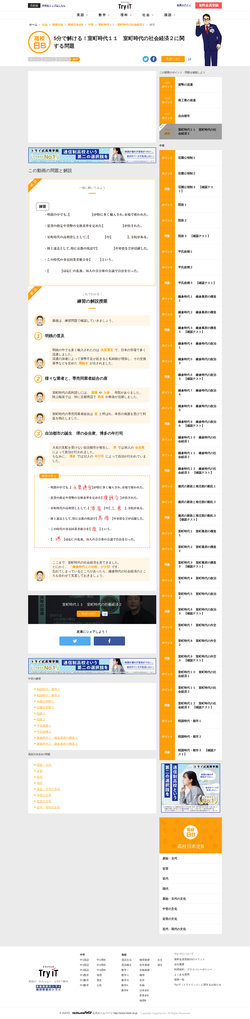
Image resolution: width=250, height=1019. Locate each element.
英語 (81, 15)
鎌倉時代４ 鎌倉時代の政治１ (197, 345)
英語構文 (126, 964)
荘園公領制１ (45, 701)
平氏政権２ (44, 731)
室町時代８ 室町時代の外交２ (197, 642)
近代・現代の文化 (48, 807)
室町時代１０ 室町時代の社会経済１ (197, 674)
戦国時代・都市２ (48, 695)
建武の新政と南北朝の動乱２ (197, 502)
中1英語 (84, 959)
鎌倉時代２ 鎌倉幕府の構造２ (57, 743)
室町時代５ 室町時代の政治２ (197, 595)
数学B (124, 990)
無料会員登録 (209, 5)
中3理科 (101, 970)
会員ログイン (184, 5)
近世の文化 (44, 801)
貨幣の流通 (185, 84)
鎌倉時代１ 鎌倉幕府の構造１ (57, 737)
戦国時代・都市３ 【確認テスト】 (197, 752)
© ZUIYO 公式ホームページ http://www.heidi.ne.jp (99, 1013)
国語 (168, 15)
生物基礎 (144, 970)
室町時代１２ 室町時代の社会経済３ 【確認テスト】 (197, 705)
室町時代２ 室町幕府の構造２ (197, 548)
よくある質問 (181, 974)
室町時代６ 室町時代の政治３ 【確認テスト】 (197, 611)
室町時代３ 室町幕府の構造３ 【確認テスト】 (197, 564)
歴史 (99, 980)
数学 (102, 15)
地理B (142, 1000)
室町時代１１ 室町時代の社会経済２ (197, 131)
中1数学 (84, 975)
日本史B (144, 990)
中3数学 (84, 985)
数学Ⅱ (125, 975)
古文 (159, 959)
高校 (124, 954)
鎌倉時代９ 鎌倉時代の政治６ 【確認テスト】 (197, 423)
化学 (142, 980)
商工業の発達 (187, 100)
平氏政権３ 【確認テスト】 (197, 283)
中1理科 (101, 959)
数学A (124, 985)
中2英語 (84, 964)
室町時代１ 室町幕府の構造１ (197, 533)
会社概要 (179, 964)
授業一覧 (179, 979)
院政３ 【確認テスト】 (194, 236)
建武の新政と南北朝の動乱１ (197, 486)
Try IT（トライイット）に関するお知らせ (197, 984)
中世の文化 (44, 795)
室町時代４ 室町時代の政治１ (197, 580)
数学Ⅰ (125, 970)
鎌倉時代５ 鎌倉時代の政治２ (197, 361)
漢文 (159, 964)
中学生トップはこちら (53, 5)
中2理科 (101, 964)
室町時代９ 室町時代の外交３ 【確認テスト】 (197, 658)
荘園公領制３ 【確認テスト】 (195, 189)
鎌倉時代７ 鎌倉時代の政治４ (197, 392)
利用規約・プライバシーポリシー (193, 969)
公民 (99, 985)
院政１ (41, 713)
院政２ (41, 719)
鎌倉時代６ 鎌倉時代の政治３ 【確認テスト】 (197, 376)
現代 (40, 783)
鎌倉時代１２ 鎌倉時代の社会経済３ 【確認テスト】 (197, 470)
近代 (40, 777)
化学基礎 (144, 964)
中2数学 (84, 980)
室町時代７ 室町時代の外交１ (197, 627)
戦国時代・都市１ (48, 689)
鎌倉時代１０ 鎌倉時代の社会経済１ (197, 439)
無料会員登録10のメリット (189, 959)
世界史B (144, 995)
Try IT (125, 5)
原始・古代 (44, 765)
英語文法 (126, 959)
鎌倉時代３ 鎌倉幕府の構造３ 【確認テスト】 (197, 329)
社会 (146, 15)
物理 (142, 975)
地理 (99, 975)
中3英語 (84, 970)
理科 (124, 15)
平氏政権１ (44, 725)
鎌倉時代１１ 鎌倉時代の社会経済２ (197, 455)
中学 (82, 954)
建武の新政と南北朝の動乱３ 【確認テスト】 (198, 517)
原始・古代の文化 (48, 789)
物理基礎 (144, 959)
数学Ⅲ (125, 980)
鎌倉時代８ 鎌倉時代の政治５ (197, 408)
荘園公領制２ (45, 707)
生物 (142, 985)
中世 (161, 145)
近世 (40, 771)
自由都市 (184, 116)
